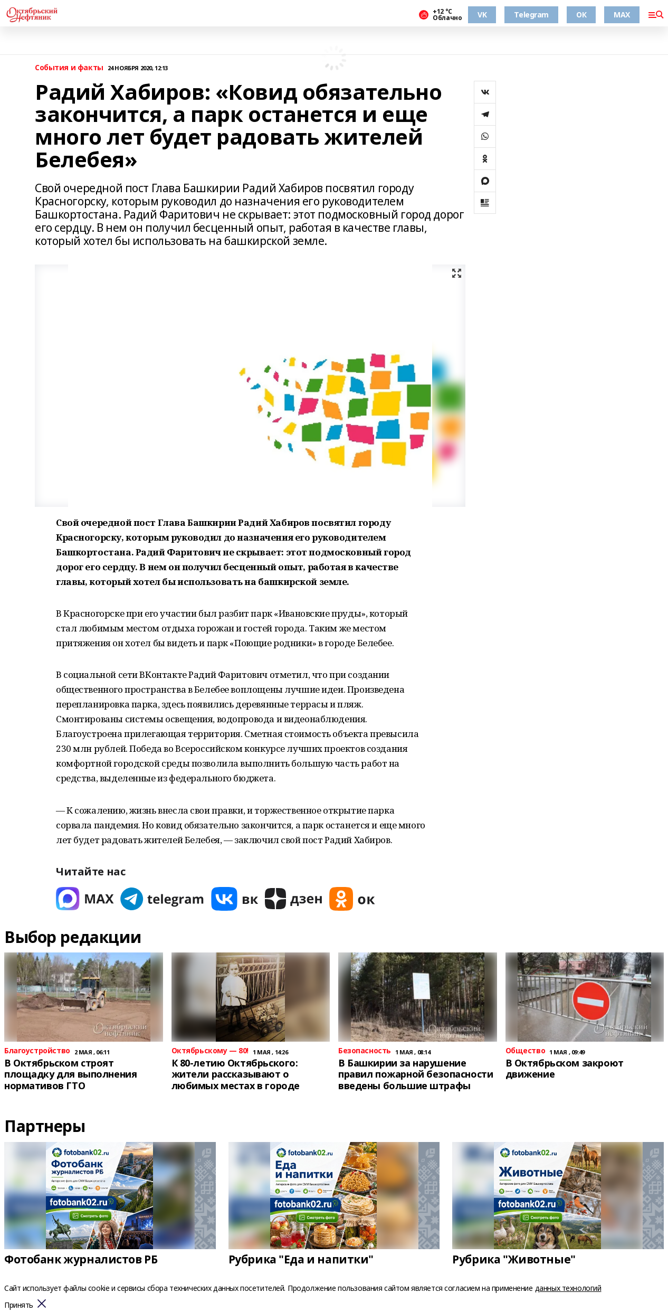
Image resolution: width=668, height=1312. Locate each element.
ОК (581, 15)
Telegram (531, 15)
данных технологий (568, 1288)
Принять (18, 1305)
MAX (622, 15)
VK (482, 15)
